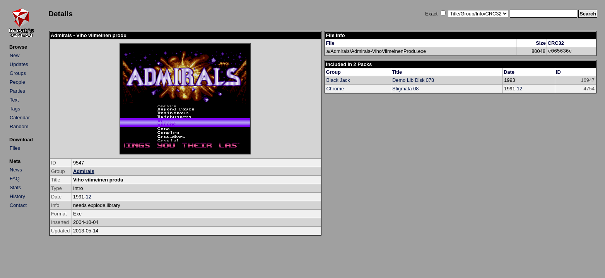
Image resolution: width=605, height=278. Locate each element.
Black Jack (338, 80)
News (16, 170)
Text (14, 100)
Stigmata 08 (405, 89)
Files (15, 148)
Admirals (83, 171)
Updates (19, 64)
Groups (18, 73)
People (17, 82)
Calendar (20, 117)
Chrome (335, 89)
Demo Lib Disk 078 (413, 80)
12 (88, 197)
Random (19, 126)
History (17, 196)
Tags (15, 109)
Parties (17, 91)
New (15, 55)
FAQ (15, 178)
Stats (15, 187)
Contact (18, 205)
